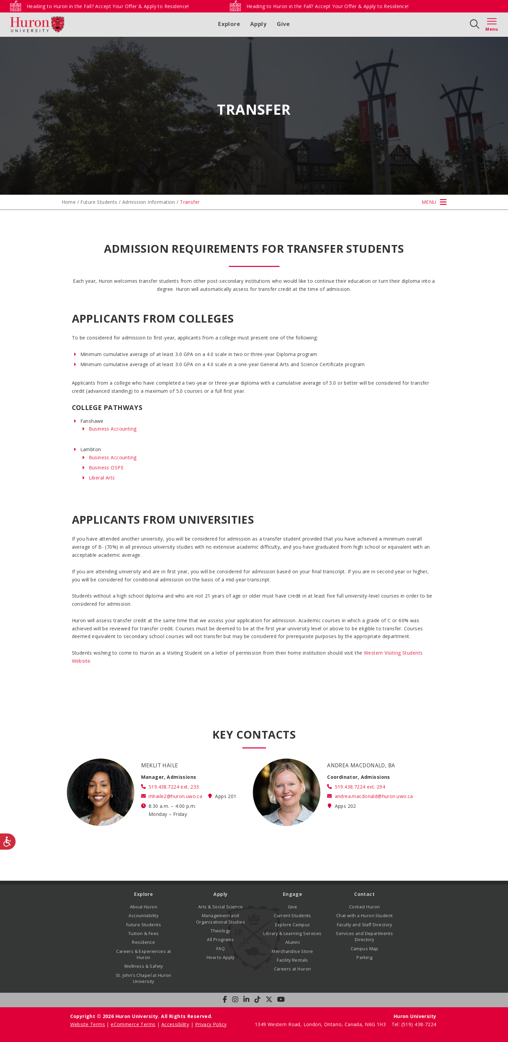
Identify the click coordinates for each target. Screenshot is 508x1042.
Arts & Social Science (220, 907)
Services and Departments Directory (364, 936)
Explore (229, 24)
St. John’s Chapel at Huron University (143, 978)
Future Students (98, 202)
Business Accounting (113, 429)
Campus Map (364, 949)
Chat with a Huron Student (364, 915)
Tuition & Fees (143, 933)
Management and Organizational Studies (220, 919)
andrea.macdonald (374, 796)
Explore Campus (292, 925)
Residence (143, 942)
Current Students (292, 915)
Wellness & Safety (143, 966)
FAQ (220, 949)
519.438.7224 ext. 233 (174, 787)
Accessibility (175, 1024)
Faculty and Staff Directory (364, 925)
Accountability (143, 915)
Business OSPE (106, 467)
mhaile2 (175, 796)
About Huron (144, 907)
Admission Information (148, 202)
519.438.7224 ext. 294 (360, 787)
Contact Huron (364, 907)
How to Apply (221, 957)
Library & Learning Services (292, 933)
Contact (364, 894)
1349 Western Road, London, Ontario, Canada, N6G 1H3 (321, 1024)
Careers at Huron (292, 969)
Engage (292, 894)
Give (283, 24)
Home (69, 202)
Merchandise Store (292, 951)
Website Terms (87, 1024)
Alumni (292, 942)
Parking (364, 957)
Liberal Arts (102, 477)
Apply (258, 24)
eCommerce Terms (133, 1024)
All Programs (220, 939)
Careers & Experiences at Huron (143, 954)
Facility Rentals (292, 960)
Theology (220, 931)
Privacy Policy (211, 1024)
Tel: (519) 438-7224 (414, 1024)
